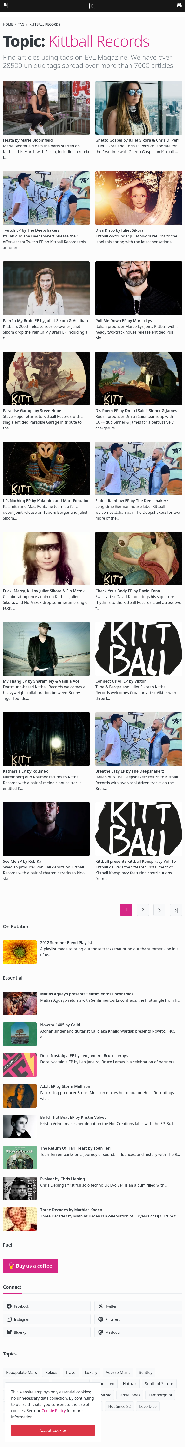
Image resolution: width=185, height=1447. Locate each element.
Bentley (145, 1372)
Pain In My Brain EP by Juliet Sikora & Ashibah (45, 320)
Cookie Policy (53, 1410)
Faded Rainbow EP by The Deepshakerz (131, 500)
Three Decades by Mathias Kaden (71, 1209)
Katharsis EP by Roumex (25, 771)
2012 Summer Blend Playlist (66, 942)
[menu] (6, 5)
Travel (71, 1372)
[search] (179, 5)
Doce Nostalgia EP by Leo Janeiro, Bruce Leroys (84, 1055)
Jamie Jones (129, 1395)
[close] (97, 1385)
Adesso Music (118, 1372)
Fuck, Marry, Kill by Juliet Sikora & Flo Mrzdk (44, 590)
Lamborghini (160, 1395)
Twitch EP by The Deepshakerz (31, 230)
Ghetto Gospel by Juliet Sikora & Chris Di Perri (137, 140)
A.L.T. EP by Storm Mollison (65, 1086)
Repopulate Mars (21, 1372)
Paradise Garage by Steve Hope (32, 410)
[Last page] (176, 910)
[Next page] (159, 910)
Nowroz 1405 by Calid (60, 1024)
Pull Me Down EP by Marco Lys (123, 320)
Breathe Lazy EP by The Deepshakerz (129, 771)
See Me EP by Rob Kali (23, 861)
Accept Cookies (52, 1430)
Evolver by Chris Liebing (62, 1179)
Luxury (91, 1372)
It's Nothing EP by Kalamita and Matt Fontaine (46, 500)
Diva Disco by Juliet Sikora (119, 230)
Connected (104, 1383)
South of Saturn (159, 1383)
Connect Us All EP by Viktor (120, 681)
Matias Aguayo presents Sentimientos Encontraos (86, 994)
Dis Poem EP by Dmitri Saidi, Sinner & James (136, 410)
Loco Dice (148, 1406)
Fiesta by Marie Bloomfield (28, 140)
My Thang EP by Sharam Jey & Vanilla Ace (41, 681)
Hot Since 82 (119, 1406)
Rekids (51, 1372)
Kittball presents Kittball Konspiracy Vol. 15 (135, 861)
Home (8, 24)
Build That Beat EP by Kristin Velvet (73, 1117)
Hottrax (130, 1383)
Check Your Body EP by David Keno (127, 590)
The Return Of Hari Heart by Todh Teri (75, 1148)
